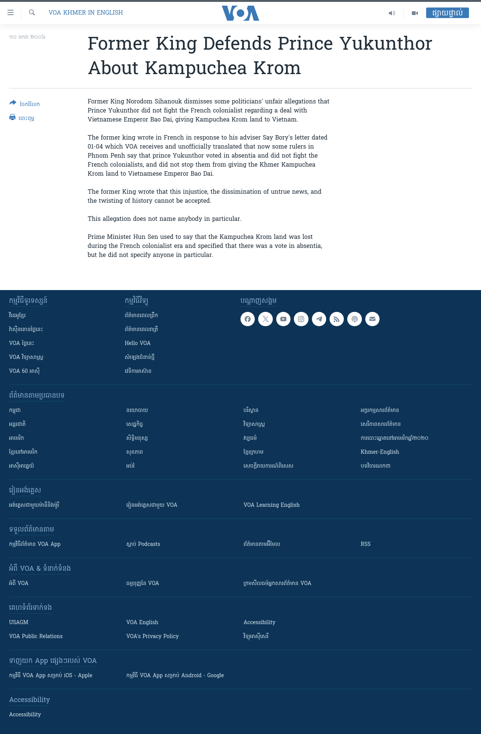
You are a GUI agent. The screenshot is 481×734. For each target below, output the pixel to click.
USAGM (18, 623)
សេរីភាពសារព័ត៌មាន (381, 425)
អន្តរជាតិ (17, 425)
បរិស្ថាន (251, 411)
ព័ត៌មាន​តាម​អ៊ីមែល (262, 545)
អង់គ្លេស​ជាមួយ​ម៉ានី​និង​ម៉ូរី (34, 505)
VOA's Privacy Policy (152, 637)
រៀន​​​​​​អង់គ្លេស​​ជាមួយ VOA (151, 505)
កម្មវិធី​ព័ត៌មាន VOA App (35, 545)
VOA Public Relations (36, 637)
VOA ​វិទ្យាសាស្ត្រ (26, 358)
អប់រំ (130, 466)
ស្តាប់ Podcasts (143, 545)
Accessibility (259, 623)
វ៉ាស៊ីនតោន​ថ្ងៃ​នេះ (26, 330)
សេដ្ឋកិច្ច (134, 425)
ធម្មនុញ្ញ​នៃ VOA (142, 584)
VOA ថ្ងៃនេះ (21, 344)
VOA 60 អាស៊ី (24, 371)
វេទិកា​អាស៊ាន (138, 371)
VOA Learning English (272, 505)
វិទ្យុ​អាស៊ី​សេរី (256, 637)
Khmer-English (380, 452)
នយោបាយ (137, 411)
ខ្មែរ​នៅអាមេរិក (23, 452)
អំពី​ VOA (19, 584)
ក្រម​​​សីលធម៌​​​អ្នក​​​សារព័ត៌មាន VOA (278, 584)
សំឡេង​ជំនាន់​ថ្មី (139, 358)
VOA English (142, 623)
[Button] (24, 105)
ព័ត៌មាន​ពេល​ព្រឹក (141, 316)
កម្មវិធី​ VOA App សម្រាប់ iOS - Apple (50, 676)
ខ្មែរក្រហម (253, 452)
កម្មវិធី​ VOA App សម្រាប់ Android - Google (175, 676)
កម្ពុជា (15, 411)
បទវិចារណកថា (375, 466)
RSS (366, 545)
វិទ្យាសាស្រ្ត (254, 425)
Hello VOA (138, 344)
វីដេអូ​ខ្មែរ (17, 316)
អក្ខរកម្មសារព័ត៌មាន (380, 411)
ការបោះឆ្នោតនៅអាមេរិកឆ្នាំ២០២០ (394, 438)
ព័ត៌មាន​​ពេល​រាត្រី (141, 330)
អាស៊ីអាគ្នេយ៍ (21, 466)
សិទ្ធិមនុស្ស (137, 438)
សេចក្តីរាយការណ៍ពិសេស (268, 466)
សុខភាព (134, 452)
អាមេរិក (16, 438)
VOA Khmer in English (85, 13)
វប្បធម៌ (250, 438)
